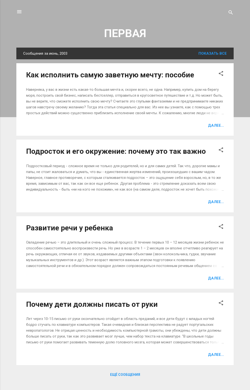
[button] (221, 74)
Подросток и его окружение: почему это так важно (116, 151)
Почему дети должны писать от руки (92, 304)
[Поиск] (231, 13)
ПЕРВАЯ (125, 33)
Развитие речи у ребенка (69, 228)
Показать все (212, 53)
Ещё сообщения (125, 375)
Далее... (216, 125)
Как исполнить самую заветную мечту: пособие (110, 75)
